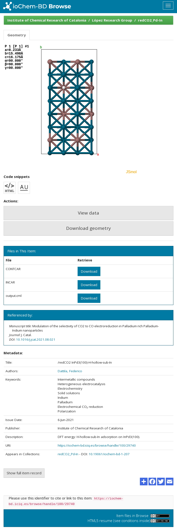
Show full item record (24, 473)
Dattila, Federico (70, 371)
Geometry (16, 35)
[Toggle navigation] (168, 5)
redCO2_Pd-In (150, 20)
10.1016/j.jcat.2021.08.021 (35, 339)
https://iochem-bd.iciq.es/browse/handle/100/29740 (97, 445)
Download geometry (88, 228)
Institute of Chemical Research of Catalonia (46, 20)
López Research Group (112, 20)
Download (89, 271)
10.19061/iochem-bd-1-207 (109, 454)
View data (88, 213)
